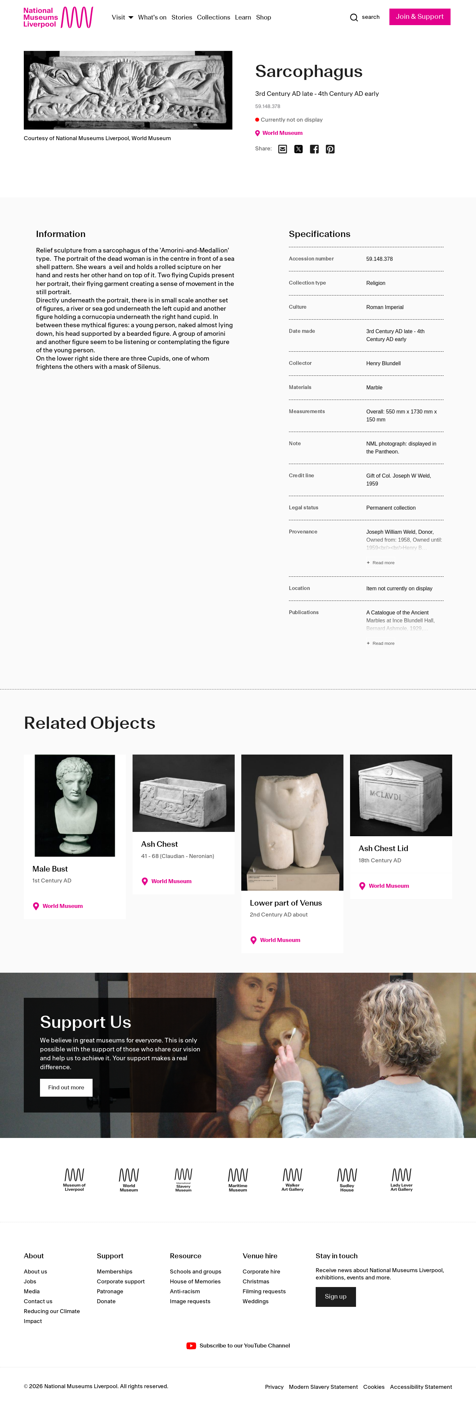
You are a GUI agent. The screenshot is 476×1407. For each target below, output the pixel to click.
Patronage (110, 1292)
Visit (118, 18)
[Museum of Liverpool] (74, 1180)
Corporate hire (261, 1272)
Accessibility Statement (421, 1387)
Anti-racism (185, 1292)
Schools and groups (195, 1272)
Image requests (190, 1302)
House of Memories (195, 1282)
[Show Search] (364, 17)
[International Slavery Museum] (183, 1180)
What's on (152, 18)
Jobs (30, 1282)
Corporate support (121, 1282)
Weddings (256, 1302)
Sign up (336, 1297)
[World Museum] (129, 1180)
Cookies (374, 1387)
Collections (213, 18)
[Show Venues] (131, 18)
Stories (182, 18)
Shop (263, 18)
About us (35, 1272)
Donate (106, 1302)
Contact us (38, 1302)
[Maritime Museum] (238, 1180)
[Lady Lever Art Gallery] (401, 1180)
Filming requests (264, 1292)
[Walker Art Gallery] (292, 1180)
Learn (243, 18)
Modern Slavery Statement (323, 1387)
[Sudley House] (347, 1180)
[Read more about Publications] (405, 629)
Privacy (274, 1387)
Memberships (115, 1272)
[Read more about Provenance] (405, 548)
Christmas (256, 1282)
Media (32, 1292)
